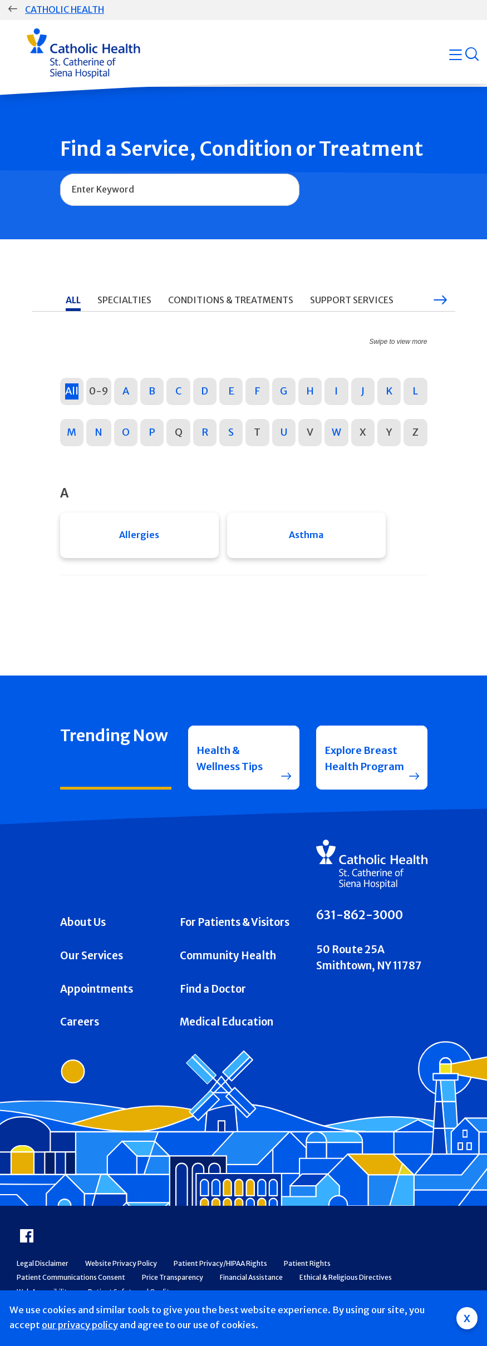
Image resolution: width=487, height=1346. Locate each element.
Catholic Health (64, 9)
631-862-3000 (359, 918)
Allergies (139, 535)
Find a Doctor (213, 992)
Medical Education (226, 1025)
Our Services (91, 959)
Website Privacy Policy (121, 1267)
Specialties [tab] (124, 299)
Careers (79, 1025)
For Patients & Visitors (234, 926)
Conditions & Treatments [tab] (230, 299)
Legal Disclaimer (42, 1267)
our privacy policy (80, 1325)
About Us (83, 926)
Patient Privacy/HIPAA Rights (220, 1267)
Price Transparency (172, 1281)
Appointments (96, 992)
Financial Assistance (251, 1281)
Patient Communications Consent (71, 1281)
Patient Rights (307, 1267)
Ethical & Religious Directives (345, 1281)
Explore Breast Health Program (365, 760)
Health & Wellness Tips (230, 760)
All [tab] (73, 299)
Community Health (228, 959)
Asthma (306, 535)
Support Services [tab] (351, 299)
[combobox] (179, 190)
